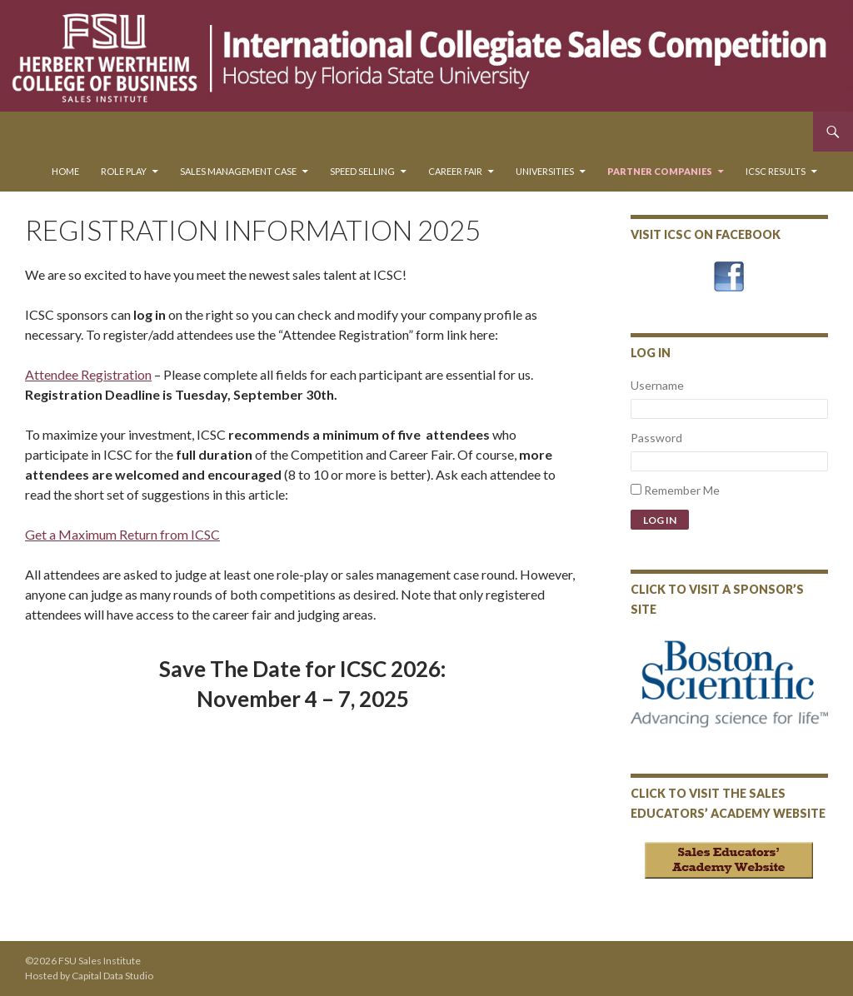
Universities (545, 171)
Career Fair (455, 171)
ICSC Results (776, 171)
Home (65, 171)
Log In (659, 520)
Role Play (124, 171)
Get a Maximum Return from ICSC (122, 534)
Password (656, 438)
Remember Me (682, 490)
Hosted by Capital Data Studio (89, 975)
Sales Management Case (238, 171)
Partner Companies (659, 171)
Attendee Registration (88, 374)
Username (657, 385)
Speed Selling (362, 171)
